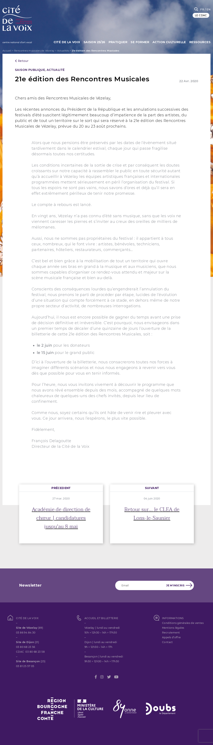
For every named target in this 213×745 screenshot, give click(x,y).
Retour (21, 61)
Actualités (63, 50)
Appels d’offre (171, 637)
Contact (167, 642)
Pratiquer (115, 42)
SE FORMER (138, 42)
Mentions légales (173, 627)
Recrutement (171, 632)
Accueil (6, 50)
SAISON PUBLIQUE (30, 70)
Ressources (200, 42)
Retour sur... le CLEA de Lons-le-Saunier (152, 513)
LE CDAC (201, 15)
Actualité (56, 70)
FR (202, 9)
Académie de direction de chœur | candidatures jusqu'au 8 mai (61, 518)
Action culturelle (168, 42)
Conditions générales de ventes (183, 623)
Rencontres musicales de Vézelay (34, 50)
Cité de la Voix (63, 42)
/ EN (208, 9)
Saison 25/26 (92, 42)
